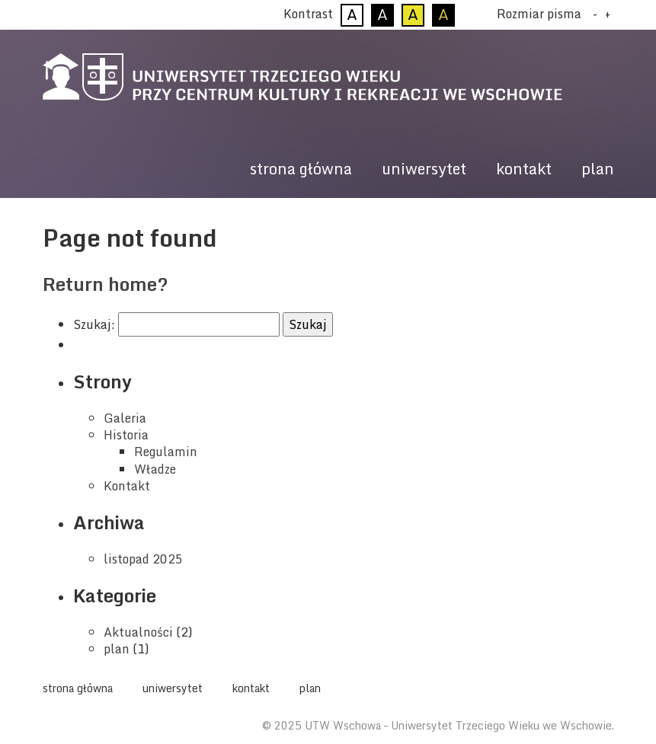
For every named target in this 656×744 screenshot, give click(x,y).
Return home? (105, 284)
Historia (126, 435)
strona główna (301, 168)
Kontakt (127, 486)
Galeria (125, 418)
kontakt (524, 168)
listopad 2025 (143, 559)
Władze (155, 469)
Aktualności (138, 632)
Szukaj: (94, 324)
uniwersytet (424, 168)
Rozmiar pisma (539, 13)
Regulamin (165, 451)
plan (597, 168)
